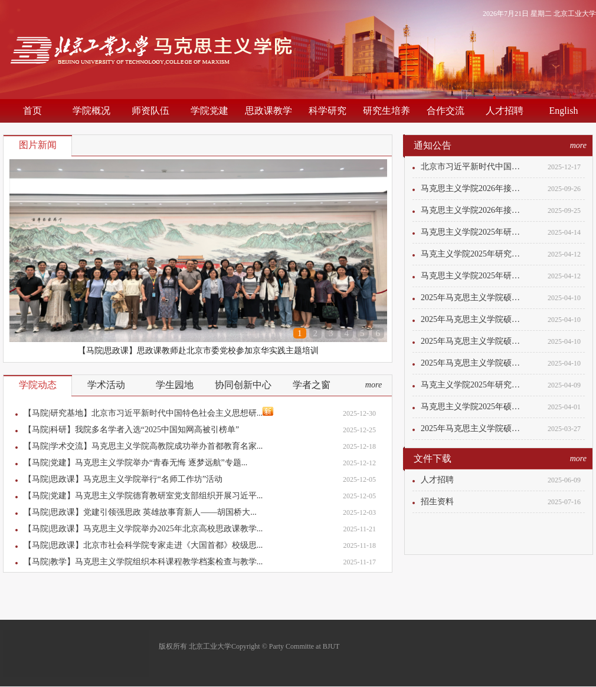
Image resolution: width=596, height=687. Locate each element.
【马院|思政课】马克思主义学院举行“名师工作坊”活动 (123, 479)
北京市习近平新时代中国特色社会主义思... (474, 166)
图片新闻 (38, 145)
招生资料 (437, 501)
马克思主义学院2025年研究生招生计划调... (474, 232)
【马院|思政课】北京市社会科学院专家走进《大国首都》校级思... (143, 545)
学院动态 (38, 385)
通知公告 (432, 145)
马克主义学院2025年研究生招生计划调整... (474, 253)
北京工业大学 (575, 13)
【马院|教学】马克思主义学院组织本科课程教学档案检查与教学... (143, 561)
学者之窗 (311, 385)
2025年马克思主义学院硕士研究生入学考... (474, 297)
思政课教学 (268, 111)
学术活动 (106, 385)
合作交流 (445, 111)
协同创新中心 (243, 385)
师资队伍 (150, 111)
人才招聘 (504, 111)
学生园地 (175, 385)
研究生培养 (386, 111)
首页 (32, 111)
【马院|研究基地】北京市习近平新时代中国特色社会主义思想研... (148, 412)
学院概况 (91, 111)
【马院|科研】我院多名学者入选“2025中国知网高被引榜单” (131, 429)
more (373, 384)
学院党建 (209, 111)
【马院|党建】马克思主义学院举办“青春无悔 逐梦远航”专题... (135, 462)
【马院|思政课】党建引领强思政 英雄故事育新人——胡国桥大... (140, 512)
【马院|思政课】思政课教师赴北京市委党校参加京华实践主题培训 (198, 350)
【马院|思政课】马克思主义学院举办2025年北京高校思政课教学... (143, 528)
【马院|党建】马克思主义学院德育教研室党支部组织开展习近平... (143, 495)
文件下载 (432, 458)
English (563, 111)
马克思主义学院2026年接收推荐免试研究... (474, 188)
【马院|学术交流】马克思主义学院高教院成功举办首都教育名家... (143, 446)
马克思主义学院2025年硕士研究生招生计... (474, 406)
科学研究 (327, 111)
